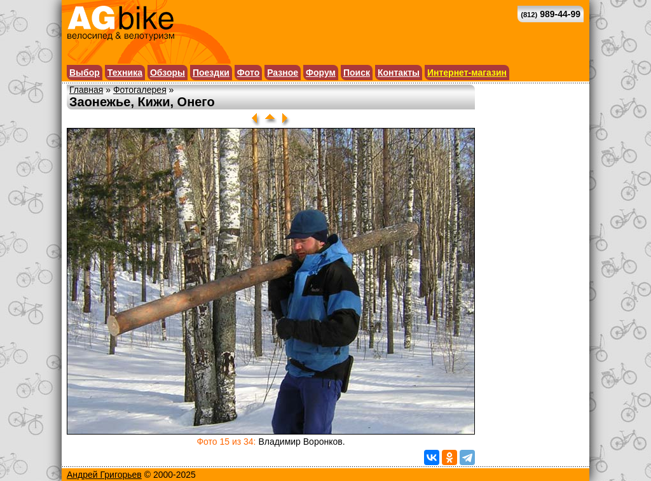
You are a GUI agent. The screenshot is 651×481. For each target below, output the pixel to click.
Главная (86, 90)
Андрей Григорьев (104, 475)
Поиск (356, 72)
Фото (248, 72)
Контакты (399, 72)
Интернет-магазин (467, 72)
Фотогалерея (140, 90)
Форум (321, 72)
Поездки (211, 72)
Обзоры (167, 72)
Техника (124, 72)
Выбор (84, 72)
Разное (282, 72)
